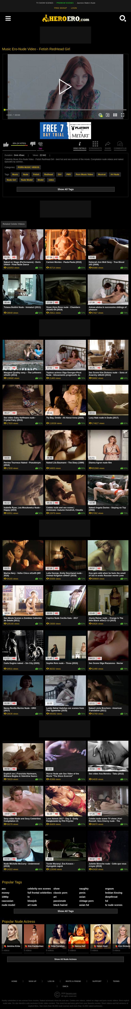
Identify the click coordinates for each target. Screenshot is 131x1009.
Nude (25, 174)
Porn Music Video (84, 174)
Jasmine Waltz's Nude (86, 3)
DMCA (65, 986)
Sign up (32, 981)
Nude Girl (11, 180)
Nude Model (27, 180)
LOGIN (74, 8)
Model (41, 180)
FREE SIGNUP (60, 8)
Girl (59, 174)
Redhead (48, 174)
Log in (51, 981)
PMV (68, 174)
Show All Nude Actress (65, 959)
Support (96, 981)
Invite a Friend (73, 981)
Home (14, 981)
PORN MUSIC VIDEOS (28, 167)
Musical (102, 174)
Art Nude (115, 174)
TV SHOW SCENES (44, 3)
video (51, 180)
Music (15, 174)
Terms (116, 981)
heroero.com (71, 993)
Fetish (36, 174)
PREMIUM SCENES (65, 3)
